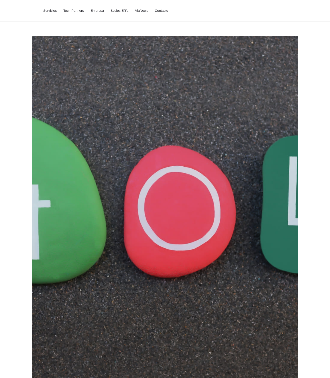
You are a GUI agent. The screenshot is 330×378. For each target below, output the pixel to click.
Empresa (97, 10)
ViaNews (141, 10)
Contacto (161, 10)
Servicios (50, 10)
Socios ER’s (119, 10)
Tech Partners (73, 10)
